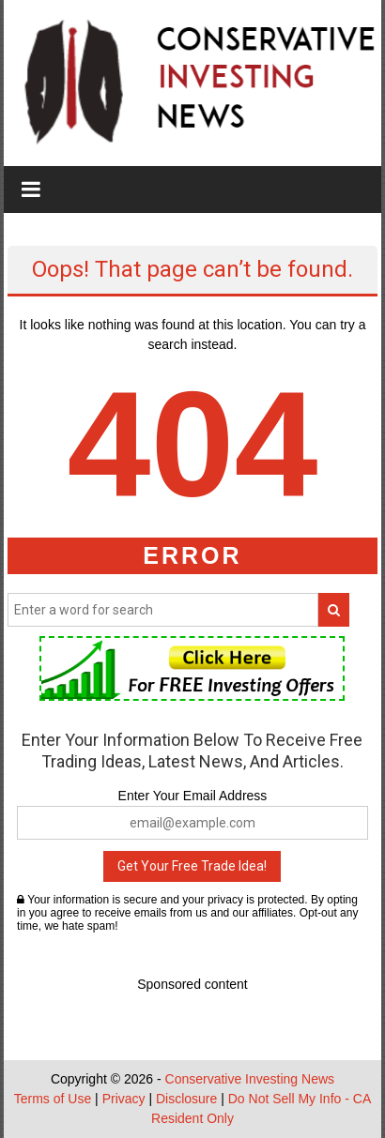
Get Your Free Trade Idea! (192, 865)
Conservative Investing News (250, 1078)
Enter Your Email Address (193, 795)
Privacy (124, 1098)
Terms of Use (52, 1098)
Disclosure (186, 1098)
